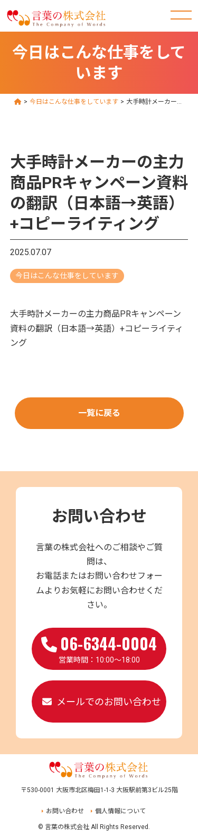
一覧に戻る (99, 413)
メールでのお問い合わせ (108, 701)
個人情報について (120, 811)
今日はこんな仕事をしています (67, 275)
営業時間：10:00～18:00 (99, 647)
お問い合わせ (65, 811)
